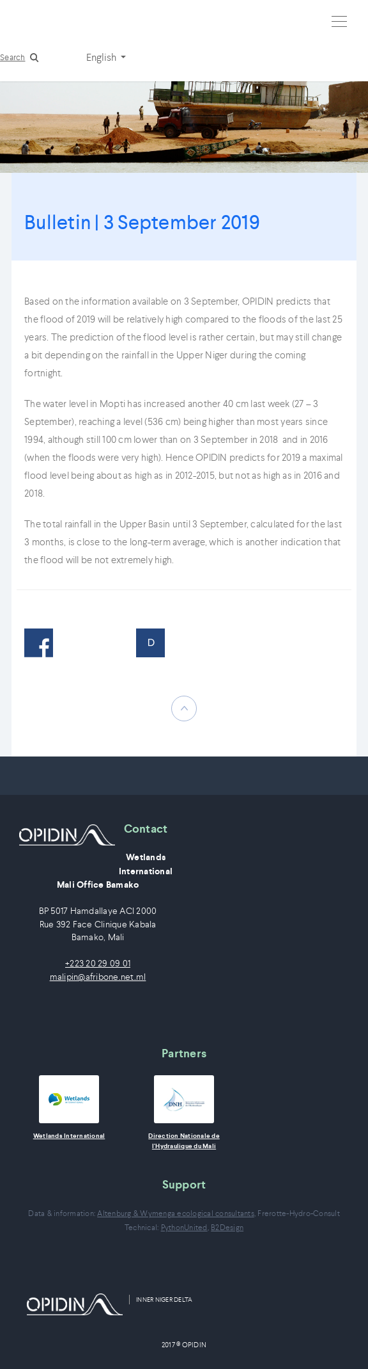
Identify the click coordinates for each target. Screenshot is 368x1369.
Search (13, 57)
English (102, 57)
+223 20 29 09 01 (97, 963)
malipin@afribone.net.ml (98, 977)
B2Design (227, 1227)
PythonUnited (184, 1227)
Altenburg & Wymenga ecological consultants (175, 1213)
